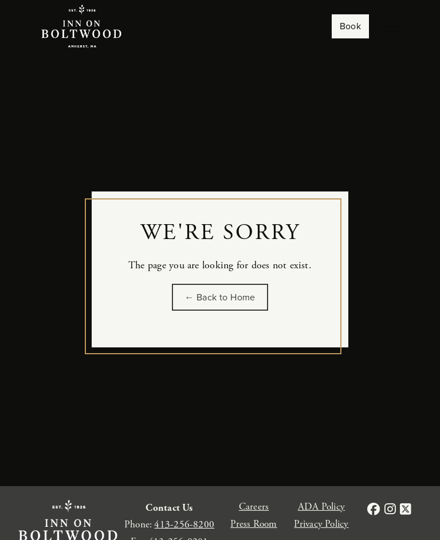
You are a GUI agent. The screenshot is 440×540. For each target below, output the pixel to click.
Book (351, 26)
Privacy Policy (321, 524)
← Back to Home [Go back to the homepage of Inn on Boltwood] (220, 297)
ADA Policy (321, 506)
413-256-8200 (184, 524)
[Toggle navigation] (391, 26)
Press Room (253, 524)
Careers (254, 506)
